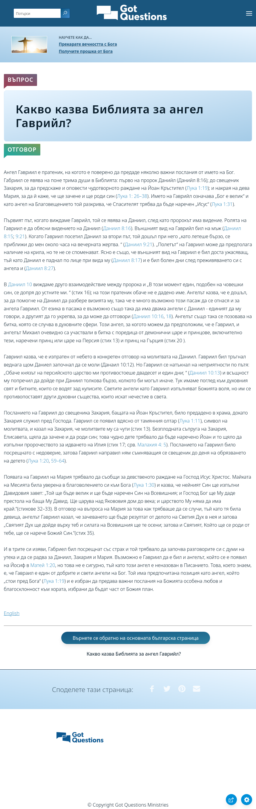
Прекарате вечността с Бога (88, 44)
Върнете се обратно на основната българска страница (136, 637)
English (11, 613)
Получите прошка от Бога (86, 51)
